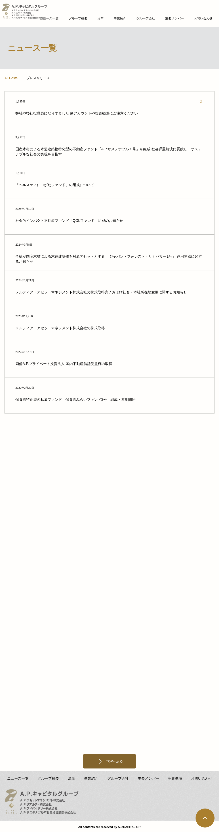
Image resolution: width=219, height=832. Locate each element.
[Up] (205, 818)
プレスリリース (38, 78)
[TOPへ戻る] (109, 761)
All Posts (10, 78)
